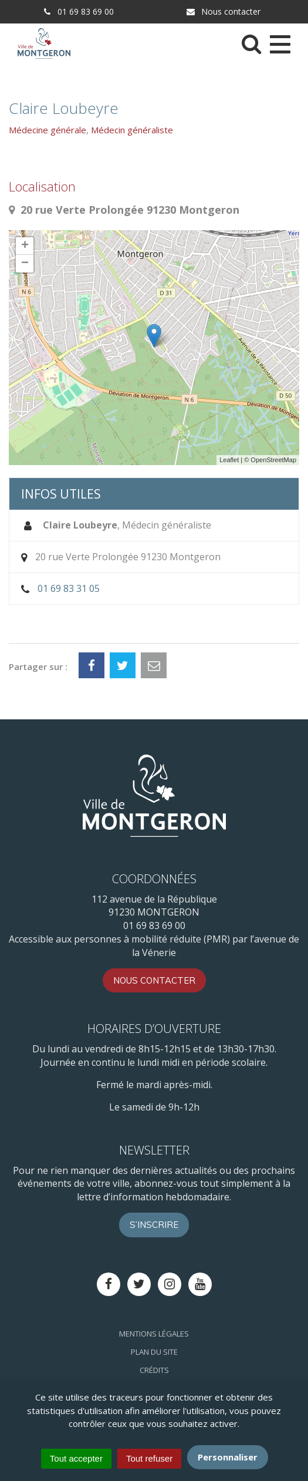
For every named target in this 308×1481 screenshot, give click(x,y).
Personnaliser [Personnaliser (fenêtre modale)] (228, 1457)
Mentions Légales (154, 1333)
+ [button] (25, 246)
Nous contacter (222, 11)
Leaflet (229, 459)
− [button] (25, 263)
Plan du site (154, 1352)
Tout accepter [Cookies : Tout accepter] (76, 1458)
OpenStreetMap (273, 459)
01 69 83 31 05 (69, 588)
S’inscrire (154, 1224)
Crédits (154, 1370)
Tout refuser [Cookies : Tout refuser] (149, 1458)
